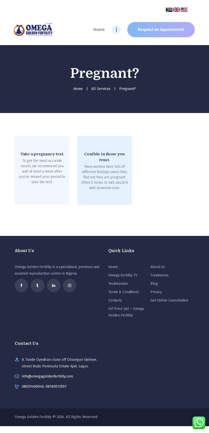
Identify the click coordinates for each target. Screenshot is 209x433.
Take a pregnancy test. (42, 154)
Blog (154, 283)
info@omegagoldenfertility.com (47, 376)
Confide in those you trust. (104, 157)
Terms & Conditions (123, 292)
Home (78, 89)
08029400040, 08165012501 (44, 386)
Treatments (159, 275)
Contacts (115, 300)
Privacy (156, 292)
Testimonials (118, 283)
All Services (101, 89)
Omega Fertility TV (122, 275)
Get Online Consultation (169, 300)
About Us (157, 267)
